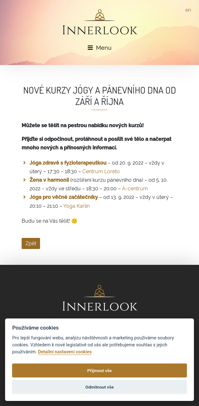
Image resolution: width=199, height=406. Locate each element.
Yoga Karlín (76, 206)
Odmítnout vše (100, 387)
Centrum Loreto (101, 171)
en (188, 10)
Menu (100, 47)
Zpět (30, 243)
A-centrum (135, 189)
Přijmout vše (99, 370)
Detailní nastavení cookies (65, 352)
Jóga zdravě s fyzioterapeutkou (68, 163)
